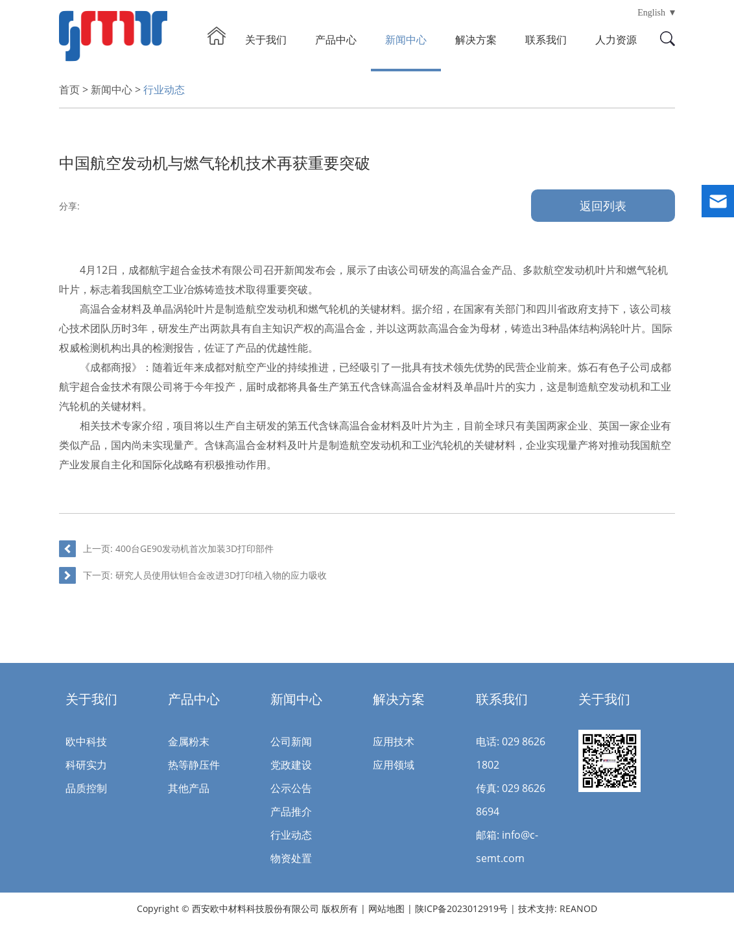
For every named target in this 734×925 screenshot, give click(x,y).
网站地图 (386, 908)
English (651, 13)
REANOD (578, 908)
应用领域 (393, 765)
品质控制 (86, 788)
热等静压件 (194, 765)
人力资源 (616, 39)
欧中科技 (86, 741)
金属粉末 (188, 741)
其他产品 (188, 788)
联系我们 (546, 39)
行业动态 (164, 89)
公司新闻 (291, 741)
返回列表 (603, 205)
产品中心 (336, 39)
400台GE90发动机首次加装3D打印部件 (194, 548)
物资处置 (291, 858)
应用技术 (393, 741)
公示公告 (291, 788)
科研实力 (86, 765)
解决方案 (476, 39)
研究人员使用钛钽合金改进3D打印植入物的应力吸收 (221, 575)
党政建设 (291, 765)
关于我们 (266, 39)
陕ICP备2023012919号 (462, 908)
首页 (69, 89)
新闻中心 (406, 39)
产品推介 (291, 811)
